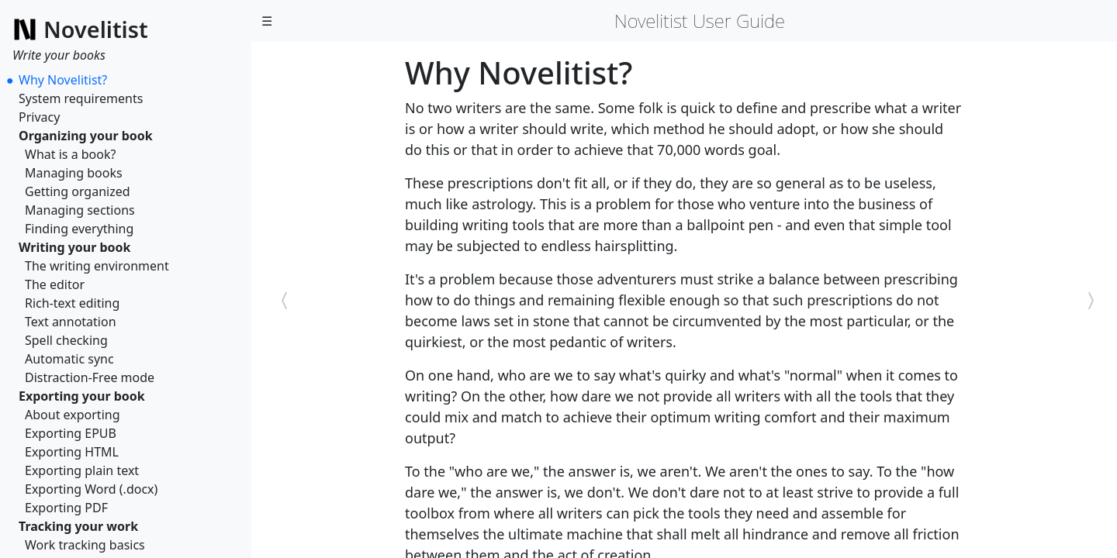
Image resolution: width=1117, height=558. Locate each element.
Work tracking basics (85, 544)
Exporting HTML (72, 451)
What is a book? (70, 154)
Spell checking (66, 340)
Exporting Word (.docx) (91, 489)
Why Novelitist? (63, 79)
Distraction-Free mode (89, 377)
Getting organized (77, 191)
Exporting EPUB (70, 433)
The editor (55, 284)
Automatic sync (69, 358)
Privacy (39, 117)
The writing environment (97, 265)
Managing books (74, 172)
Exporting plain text (82, 470)
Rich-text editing (72, 303)
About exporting (72, 414)
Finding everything (79, 228)
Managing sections (80, 210)
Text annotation (70, 321)
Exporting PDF (66, 507)
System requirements (81, 98)
